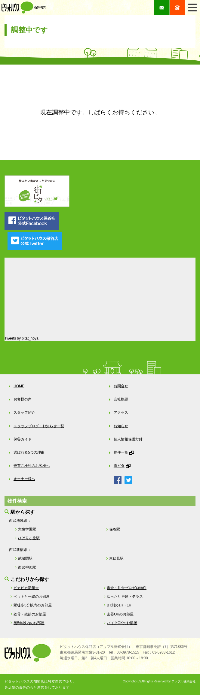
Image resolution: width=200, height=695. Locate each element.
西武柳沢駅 (27, 567)
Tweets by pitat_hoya (21, 338)
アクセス (121, 412)
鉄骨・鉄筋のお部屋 (30, 614)
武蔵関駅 (25, 558)
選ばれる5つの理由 (29, 452)
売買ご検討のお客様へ (32, 466)
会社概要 (121, 399)
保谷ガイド (23, 439)
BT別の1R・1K (119, 605)
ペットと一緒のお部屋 (32, 596)
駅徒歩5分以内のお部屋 (33, 605)
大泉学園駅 (27, 529)
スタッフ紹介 (24, 412)
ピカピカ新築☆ (26, 588)
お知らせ (121, 426)
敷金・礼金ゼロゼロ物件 (126, 588)
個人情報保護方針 (128, 439)
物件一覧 (121, 452)
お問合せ (121, 386)
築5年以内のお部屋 (29, 623)
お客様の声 (23, 399)
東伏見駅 (116, 558)
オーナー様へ (24, 479)
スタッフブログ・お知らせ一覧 (39, 426)
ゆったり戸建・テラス (125, 596)
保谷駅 (114, 529)
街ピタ (119, 466)
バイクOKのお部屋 (122, 623)
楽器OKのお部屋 (120, 614)
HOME (19, 386)
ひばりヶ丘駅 (29, 538)
